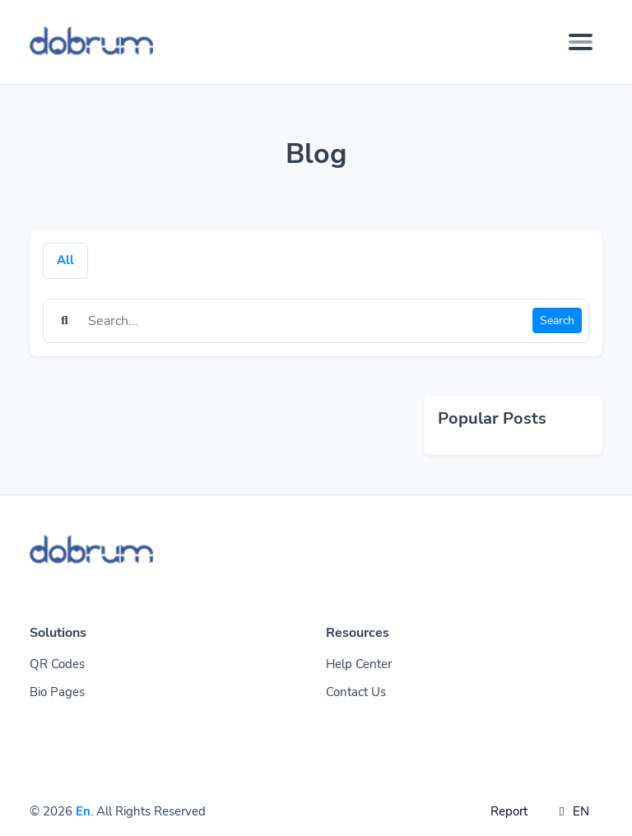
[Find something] (305, 321)
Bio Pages (57, 692)
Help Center (359, 664)
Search (557, 320)
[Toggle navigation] (580, 41)
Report (508, 811)
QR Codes (57, 664)
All (65, 260)
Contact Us (356, 692)
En (83, 811)
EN (571, 811)
